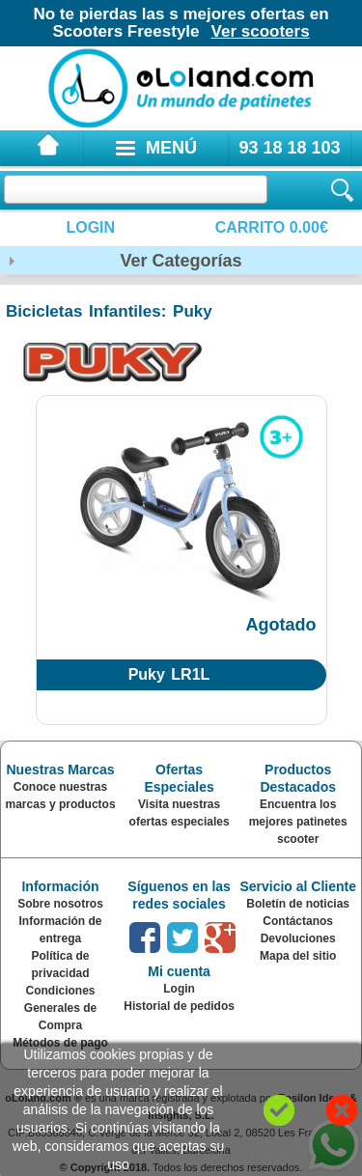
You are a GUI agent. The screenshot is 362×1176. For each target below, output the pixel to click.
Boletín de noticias (297, 903)
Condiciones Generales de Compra (60, 1008)
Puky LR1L (169, 674)
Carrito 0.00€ (271, 227)
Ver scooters (260, 31)
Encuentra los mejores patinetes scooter (298, 822)
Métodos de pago (60, 1043)
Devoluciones (298, 938)
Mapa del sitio (298, 956)
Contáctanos (298, 921)
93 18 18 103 (289, 147)
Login (90, 227)
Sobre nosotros (60, 903)
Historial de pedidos (179, 1006)
